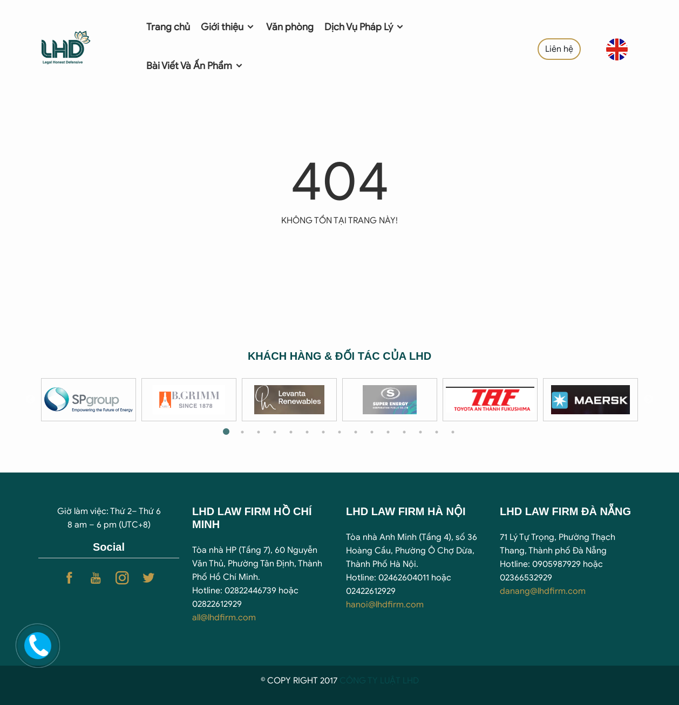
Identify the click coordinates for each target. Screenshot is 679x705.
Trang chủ (168, 27)
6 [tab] (307, 432)
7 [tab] (323, 432)
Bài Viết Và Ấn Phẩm (195, 66)
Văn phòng (290, 27)
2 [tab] (242, 432)
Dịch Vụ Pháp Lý (364, 27)
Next (648, 399)
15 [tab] (452, 432)
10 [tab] (371, 432)
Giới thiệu (228, 27)
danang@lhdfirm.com (543, 591)
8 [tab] (339, 432)
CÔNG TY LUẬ (368, 680)
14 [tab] (436, 432)
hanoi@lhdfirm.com (385, 604)
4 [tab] (274, 432)
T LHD (407, 680)
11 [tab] (388, 432)
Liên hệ (559, 49)
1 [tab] (226, 432)
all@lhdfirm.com (224, 617)
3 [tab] (258, 432)
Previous (30, 399)
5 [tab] (291, 432)
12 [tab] (404, 432)
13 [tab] (420, 432)
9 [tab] (355, 432)
